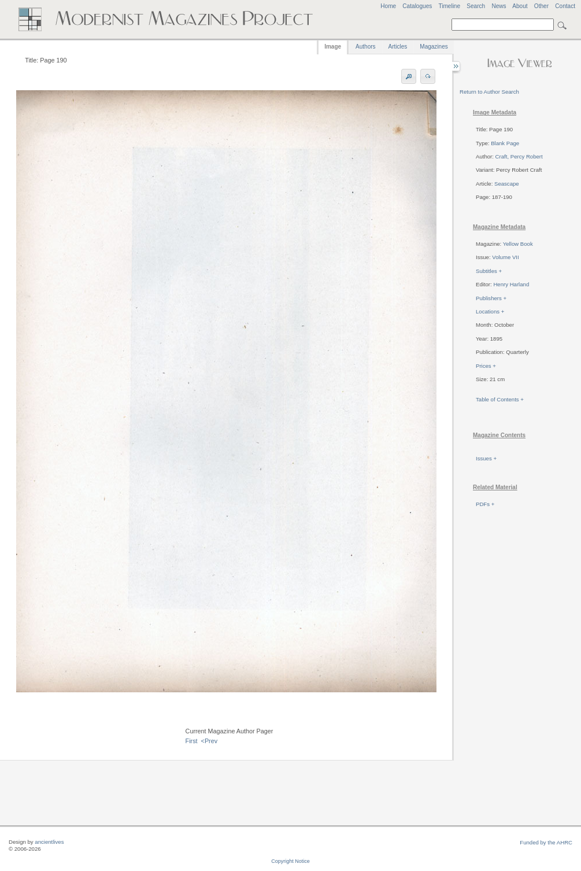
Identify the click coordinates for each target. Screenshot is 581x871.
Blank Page (505, 143)
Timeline (449, 6)
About (519, 6)
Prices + (486, 366)
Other (541, 6)
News (498, 6)
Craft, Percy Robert (519, 156)
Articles (398, 46)
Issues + (486, 458)
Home (388, 6)
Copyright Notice (290, 861)
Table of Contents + (500, 399)
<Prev (209, 740)
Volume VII (505, 257)
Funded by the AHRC (546, 842)
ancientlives (49, 842)
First (192, 740)
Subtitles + (489, 271)
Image (332, 46)
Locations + (490, 311)
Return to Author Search (489, 91)
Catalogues (417, 6)
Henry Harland (511, 284)
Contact (565, 6)
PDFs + (485, 504)
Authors (365, 46)
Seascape (506, 183)
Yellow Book (518, 244)
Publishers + (491, 298)
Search (476, 6)
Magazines (433, 46)
